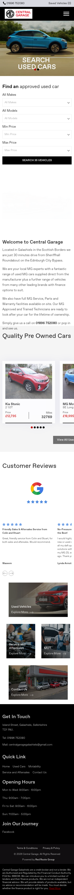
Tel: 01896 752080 (13, 738)
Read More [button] (55, 888)
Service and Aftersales (16, 772)
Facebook (8, 832)
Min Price (9, 128)
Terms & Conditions (27, 848)
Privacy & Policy (51, 848)
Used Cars (19, 766)
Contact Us (40, 772)
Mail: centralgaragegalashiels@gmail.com (27, 744)
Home (6, 766)
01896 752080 (13, 3)
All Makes (9, 96)
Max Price (9, 144)
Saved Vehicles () (60, 3)
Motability (34, 766)
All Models (9, 112)
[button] (35, 70)
